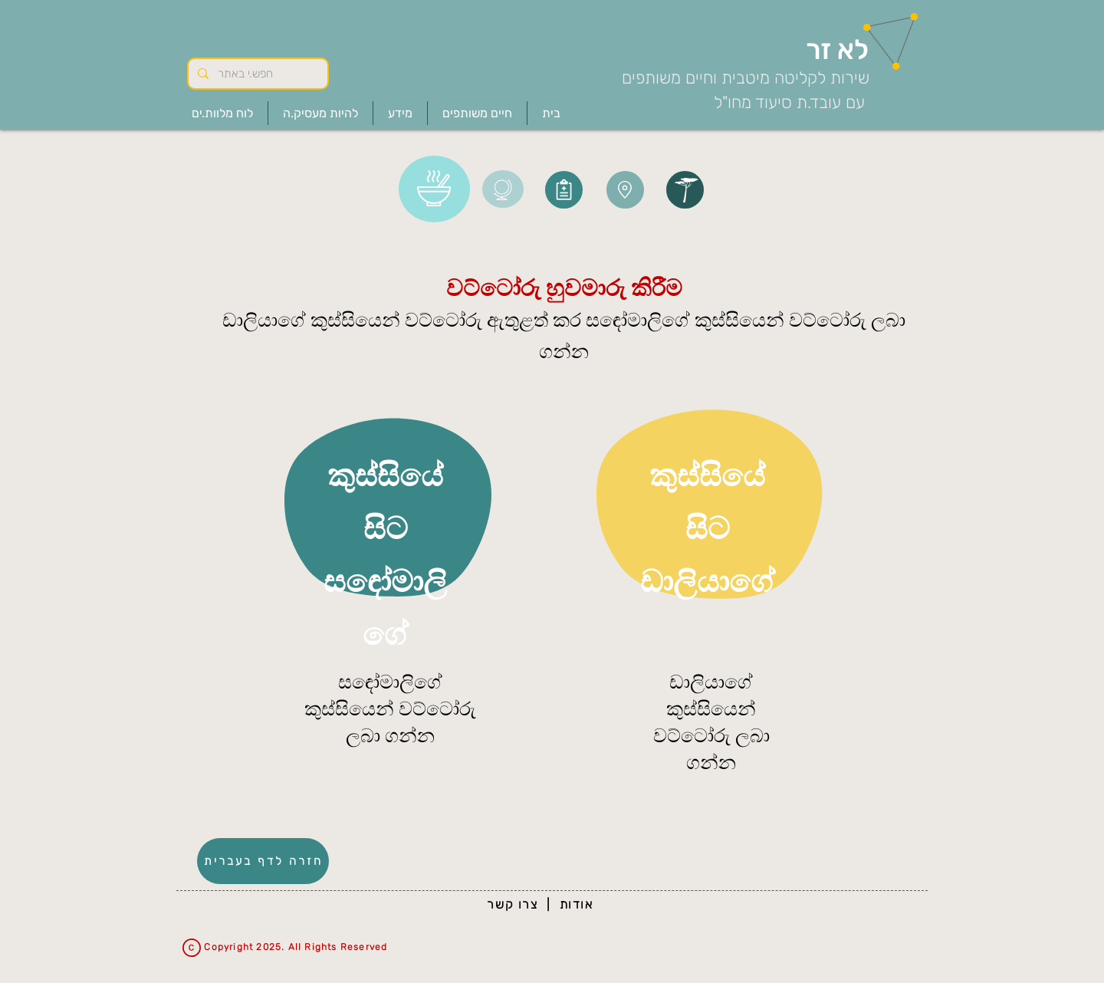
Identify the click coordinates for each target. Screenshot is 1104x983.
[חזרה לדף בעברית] (263, 861)
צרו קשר (512, 904)
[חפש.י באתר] (256, 73)
